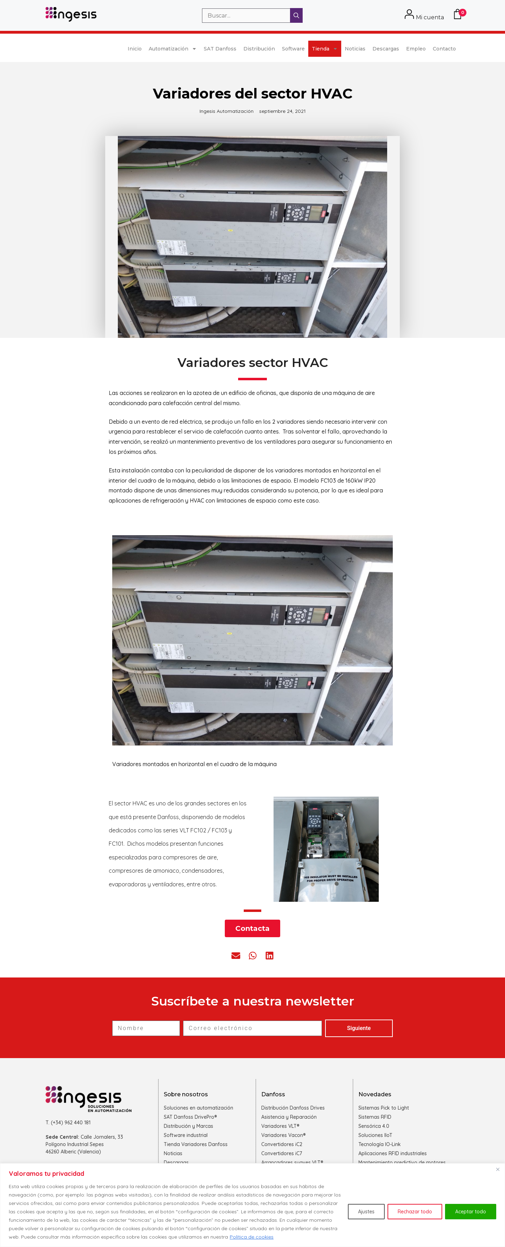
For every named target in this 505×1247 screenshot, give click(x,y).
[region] (252, 1205)
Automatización (173, 49)
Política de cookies (252, 1237)
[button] (236, 955)
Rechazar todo (415, 1211)
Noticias (355, 49)
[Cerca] (497, 1169)
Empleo (416, 49)
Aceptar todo (470, 1211)
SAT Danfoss (220, 49)
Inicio (135, 49)
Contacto (444, 49)
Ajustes (366, 1211)
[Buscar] (296, 15)
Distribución (259, 49)
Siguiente (359, 1028)
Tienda (325, 49)
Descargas (385, 49)
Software (293, 49)
